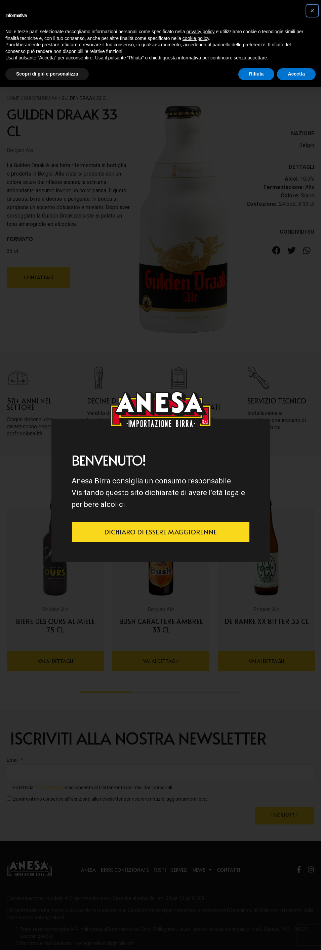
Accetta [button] (296, 74)
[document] (160, 475)
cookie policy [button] (196, 38)
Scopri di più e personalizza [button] (47, 74)
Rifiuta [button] (256, 74)
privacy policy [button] (201, 31)
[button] (312, 10)
